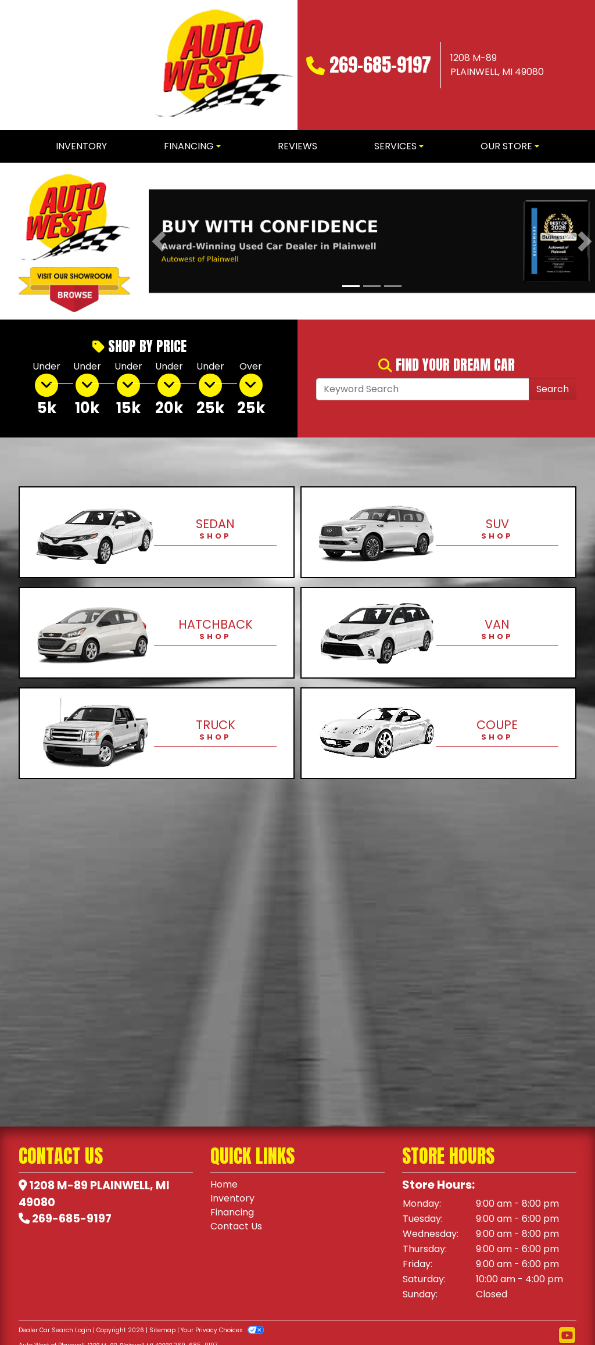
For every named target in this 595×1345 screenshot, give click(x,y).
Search (552, 389)
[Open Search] (422, 389)
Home (224, 1184)
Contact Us (236, 1226)
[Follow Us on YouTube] (567, 1335)
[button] (159, 241)
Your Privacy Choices (222, 1330)
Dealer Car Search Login (55, 1330)
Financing (232, 1212)
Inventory (232, 1198)
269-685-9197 (380, 65)
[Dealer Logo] (223, 65)
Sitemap (162, 1330)
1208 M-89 (58, 1185)
